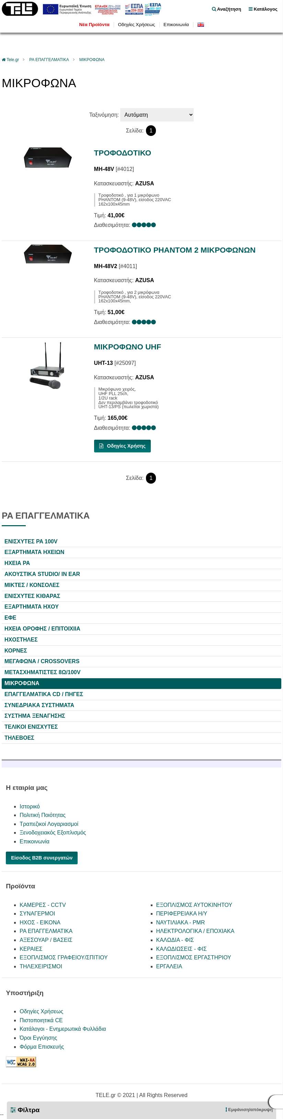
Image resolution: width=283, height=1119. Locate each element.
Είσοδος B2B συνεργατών (41, 858)
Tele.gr (13, 59)
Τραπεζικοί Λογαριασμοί (49, 824)
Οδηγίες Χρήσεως (136, 24)
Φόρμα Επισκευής (42, 1047)
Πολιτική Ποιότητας (43, 815)
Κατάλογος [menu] (263, 9)
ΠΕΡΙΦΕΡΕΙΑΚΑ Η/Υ (181, 913)
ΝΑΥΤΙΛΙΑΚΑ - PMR (180, 922)
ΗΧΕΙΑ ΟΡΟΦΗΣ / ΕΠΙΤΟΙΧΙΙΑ (42, 629)
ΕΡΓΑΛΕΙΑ (169, 966)
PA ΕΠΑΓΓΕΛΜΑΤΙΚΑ (49, 59)
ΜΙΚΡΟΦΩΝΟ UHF (127, 347)
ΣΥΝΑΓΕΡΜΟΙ (37, 913)
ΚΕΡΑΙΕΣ (31, 949)
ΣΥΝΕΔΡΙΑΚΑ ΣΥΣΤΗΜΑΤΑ (39, 705)
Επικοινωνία (176, 24)
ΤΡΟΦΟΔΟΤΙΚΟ (122, 153)
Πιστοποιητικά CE (41, 1020)
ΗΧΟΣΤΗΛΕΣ (21, 640)
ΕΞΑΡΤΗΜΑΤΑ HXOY (31, 607)
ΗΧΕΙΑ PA (17, 563)
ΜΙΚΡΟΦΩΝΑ (92, 59)
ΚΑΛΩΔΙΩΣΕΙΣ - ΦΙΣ (181, 949)
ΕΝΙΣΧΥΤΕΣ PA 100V (30, 541)
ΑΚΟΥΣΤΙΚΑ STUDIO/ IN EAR (42, 574)
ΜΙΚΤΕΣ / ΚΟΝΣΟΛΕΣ (31, 585)
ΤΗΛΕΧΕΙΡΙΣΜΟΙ (41, 966)
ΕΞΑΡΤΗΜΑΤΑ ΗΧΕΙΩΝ (34, 552)
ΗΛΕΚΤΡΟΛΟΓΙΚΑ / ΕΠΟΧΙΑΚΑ (195, 931)
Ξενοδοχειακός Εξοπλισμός (53, 832)
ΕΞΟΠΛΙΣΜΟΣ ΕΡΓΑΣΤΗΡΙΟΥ (193, 957)
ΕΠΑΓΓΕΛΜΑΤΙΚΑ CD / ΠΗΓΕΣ (43, 694)
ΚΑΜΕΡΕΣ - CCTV (43, 905)
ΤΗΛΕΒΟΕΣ (19, 738)
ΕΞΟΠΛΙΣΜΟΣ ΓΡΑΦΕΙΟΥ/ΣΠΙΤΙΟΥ (63, 957)
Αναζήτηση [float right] (226, 9)
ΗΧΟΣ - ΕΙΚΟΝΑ (40, 922)
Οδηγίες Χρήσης (122, 446)
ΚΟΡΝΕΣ (15, 651)
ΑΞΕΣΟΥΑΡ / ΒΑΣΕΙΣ (46, 940)
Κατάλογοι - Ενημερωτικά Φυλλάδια (63, 1029)
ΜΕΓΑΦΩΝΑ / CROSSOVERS (41, 661)
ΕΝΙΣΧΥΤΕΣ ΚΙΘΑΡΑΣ (32, 596)
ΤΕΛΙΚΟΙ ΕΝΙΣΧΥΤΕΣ (31, 727)
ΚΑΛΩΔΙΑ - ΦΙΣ (175, 940)
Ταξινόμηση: (104, 115)
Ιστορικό (30, 806)
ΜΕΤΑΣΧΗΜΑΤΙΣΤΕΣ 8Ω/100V (42, 672)
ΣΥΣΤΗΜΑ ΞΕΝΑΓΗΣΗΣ (34, 716)
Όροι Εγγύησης (38, 1038)
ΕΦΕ (10, 618)
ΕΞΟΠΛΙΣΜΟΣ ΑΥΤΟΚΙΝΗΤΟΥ (194, 905)
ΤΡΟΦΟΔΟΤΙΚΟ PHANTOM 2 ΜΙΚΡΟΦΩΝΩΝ (175, 250)
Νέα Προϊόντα (94, 24)
